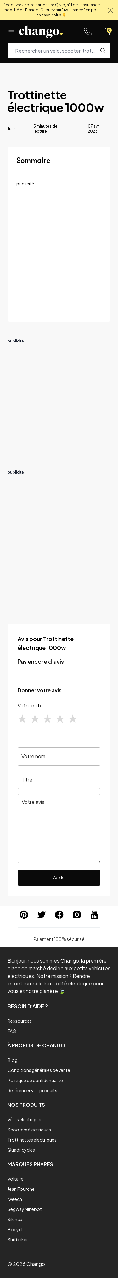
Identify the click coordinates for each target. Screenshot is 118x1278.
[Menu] (11, 31)
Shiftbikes (18, 1239)
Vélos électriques (25, 1119)
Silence (15, 1219)
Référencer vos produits (32, 1090)
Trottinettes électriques (32, 1139)
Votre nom (33, 756)
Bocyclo (16, 1229)
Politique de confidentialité (35, 1080)
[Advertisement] (59, 253)
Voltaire (16, 1179)
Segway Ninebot (25, 1209)
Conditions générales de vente (39, 1070)
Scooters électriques (29, 1129)
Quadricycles (21, 1150)
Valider (59, 877)
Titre (26, 779)
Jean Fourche (21, 1189)
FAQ (12, 1031)
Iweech (15, 1199)
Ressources (20, 1021)
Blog (13, 1060)
